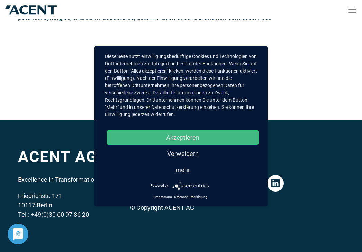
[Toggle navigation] (352, 10)
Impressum (163, 197)
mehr (182, 170)
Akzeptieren (182, 137)
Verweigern (183, 153)
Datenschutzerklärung (191, 197)
